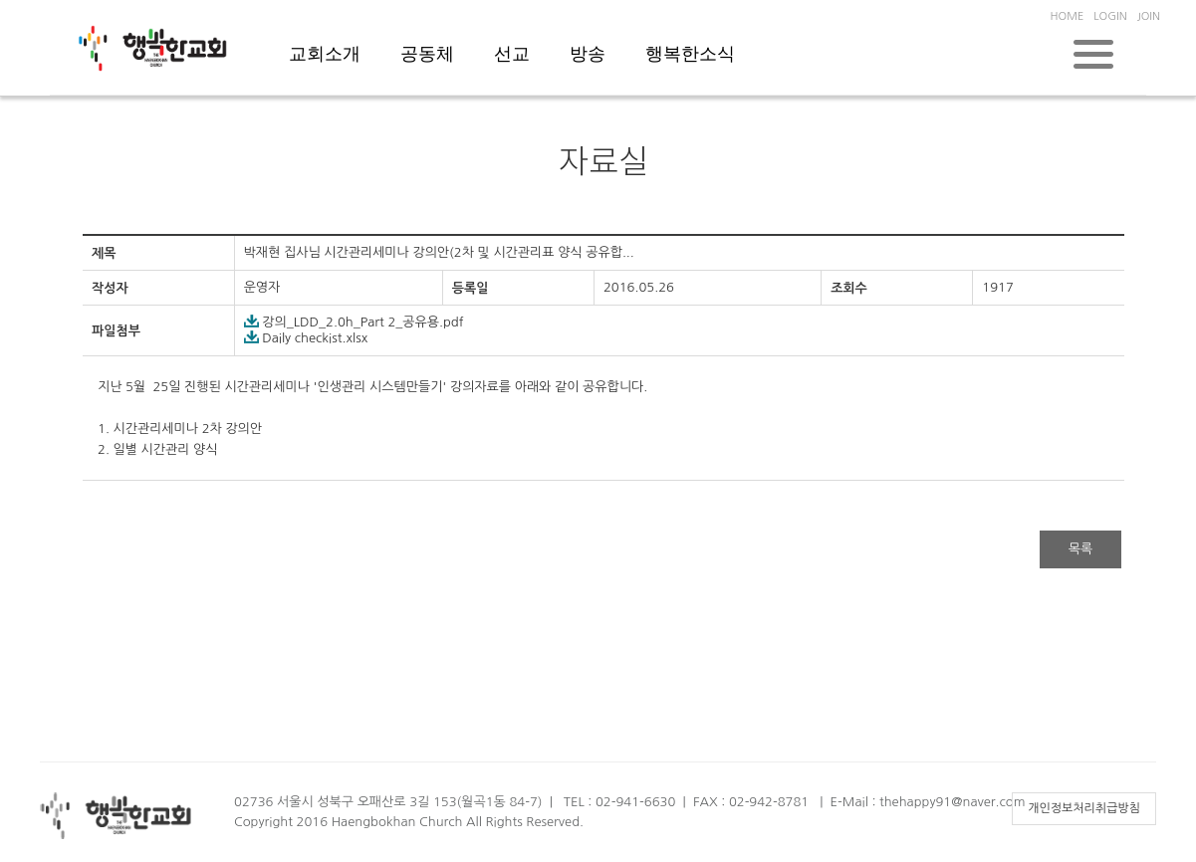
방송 (587, 54)
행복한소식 (690, 54)
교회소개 (324, 54)
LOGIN (1109, 16)
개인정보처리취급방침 (1084, 808)
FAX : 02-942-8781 (751, 801)
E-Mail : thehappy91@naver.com (928, 801)
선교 (512, 54)
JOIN (1148, 16)
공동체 (427, 54)
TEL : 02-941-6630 (619, 801)
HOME (1067, 16)
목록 (1080, 548)
